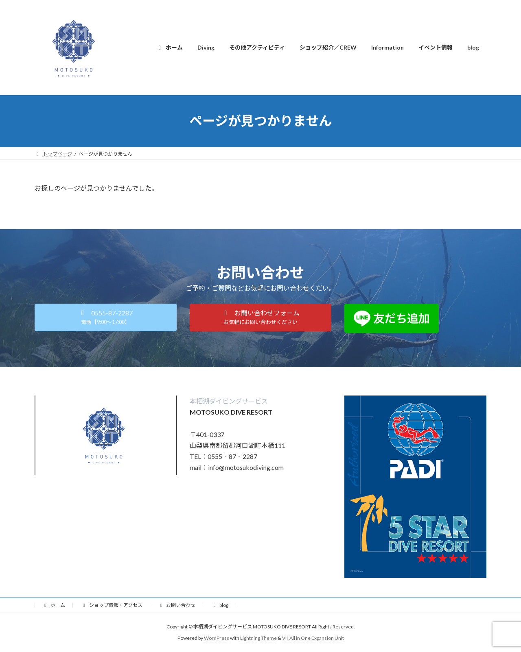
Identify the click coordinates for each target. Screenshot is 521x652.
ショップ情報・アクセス (111, 605)
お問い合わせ (177, 605)
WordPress (216, 638)
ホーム (53, 605)
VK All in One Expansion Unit (313, 638)
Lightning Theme (258, 638)
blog (219, 605)
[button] (106, 317)
